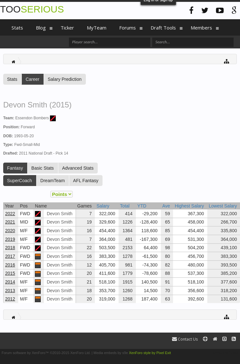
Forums (127, 27)
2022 (10, 213)
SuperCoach (19, 180)
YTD (141, 205)
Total (125, 205)
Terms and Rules (225, 353)
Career (32, 79)
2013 (10, 290)
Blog (41, 27)
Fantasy (15, 168)
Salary (102, 205)
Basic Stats (42, 168)
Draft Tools (163, 27)
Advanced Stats (78, 168)
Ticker (67, 27)
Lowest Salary (223, 205)
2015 (10, 273)
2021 (10, 221)
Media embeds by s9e (111, 353)
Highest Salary (189, 205)
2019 (10, 239)
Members (201, 27)
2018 (10, 247)
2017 (10, 256)
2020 (10, 230)
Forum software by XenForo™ (46, 353)
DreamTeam (52, 180)
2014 (10, 281)
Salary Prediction (65, 79)
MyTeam (96, 27)
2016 (10, 264)
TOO (32, 9)
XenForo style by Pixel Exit (150, 353)
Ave (166, 205)
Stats (12, 79)
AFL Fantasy (85, 180)
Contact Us (185, 339)
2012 (10, 298)
